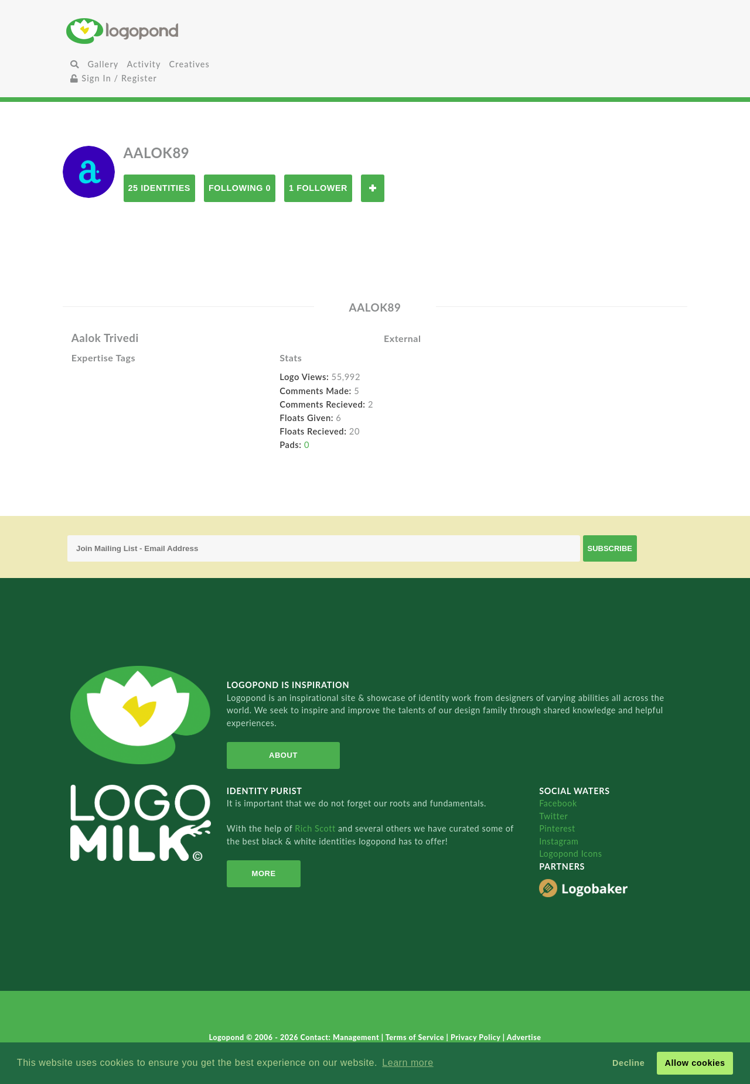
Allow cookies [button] (694, 1063)
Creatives (189, 64)
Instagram (558, 841)
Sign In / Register (113, 78)
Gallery (102, 64)
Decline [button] (628, 1063)
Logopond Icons (570, 854)
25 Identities (159, 188)
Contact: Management (341, 1037)
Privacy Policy (477, 1037)
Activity (144, 64)
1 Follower (318, 188)
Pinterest (557, 828)
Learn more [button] (407, 1063)
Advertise (524, 1037)
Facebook (558, 803)
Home (169, 31)
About (283, 755)
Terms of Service (416, 1037)
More (264, 873)
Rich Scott (316, 828)
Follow (372, 188)
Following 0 (240, 188)
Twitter (553, 816)
